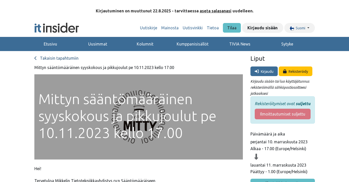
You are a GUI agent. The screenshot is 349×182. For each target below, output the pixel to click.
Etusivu (50, 44)
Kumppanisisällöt (192, 44)
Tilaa (232, 28)
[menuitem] (148, 28)
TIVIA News (239, 44)
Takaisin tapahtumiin (56, 58)
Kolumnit (145, 44)
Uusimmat (97, 44)
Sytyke (287, 44)
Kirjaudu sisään (262, 28)
